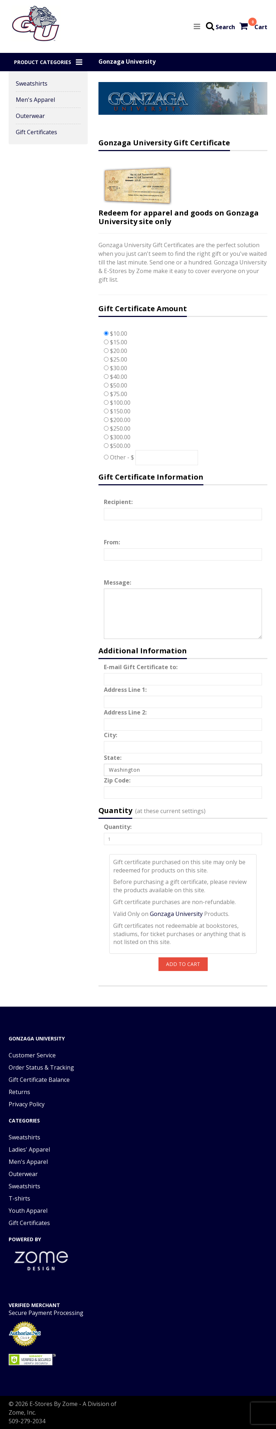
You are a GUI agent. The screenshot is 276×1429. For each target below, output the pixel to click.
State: (112, 758)
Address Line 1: (125, 690)
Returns (19, 1092)
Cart (260, 27)
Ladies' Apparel (29, 1149)
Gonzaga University (176, 914)
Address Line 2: (125, 712)
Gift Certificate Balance (39, 1080)
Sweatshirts (31, 83)
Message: (117, 582)
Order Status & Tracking (41, 1067)
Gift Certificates (36, 132)
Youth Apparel (28, 1211)
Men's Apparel (35, 100)
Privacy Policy (27, 1104)
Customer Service (32, 1055)
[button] (48, 62)
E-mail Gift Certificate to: (141, 667)
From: (112, 542)
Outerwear (30, 116)
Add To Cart (183, 964)
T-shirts (19, 1198)
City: (110, 735)
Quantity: (118, 827)
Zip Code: (117, 780)
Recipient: (118, 502)
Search (225, 27)
